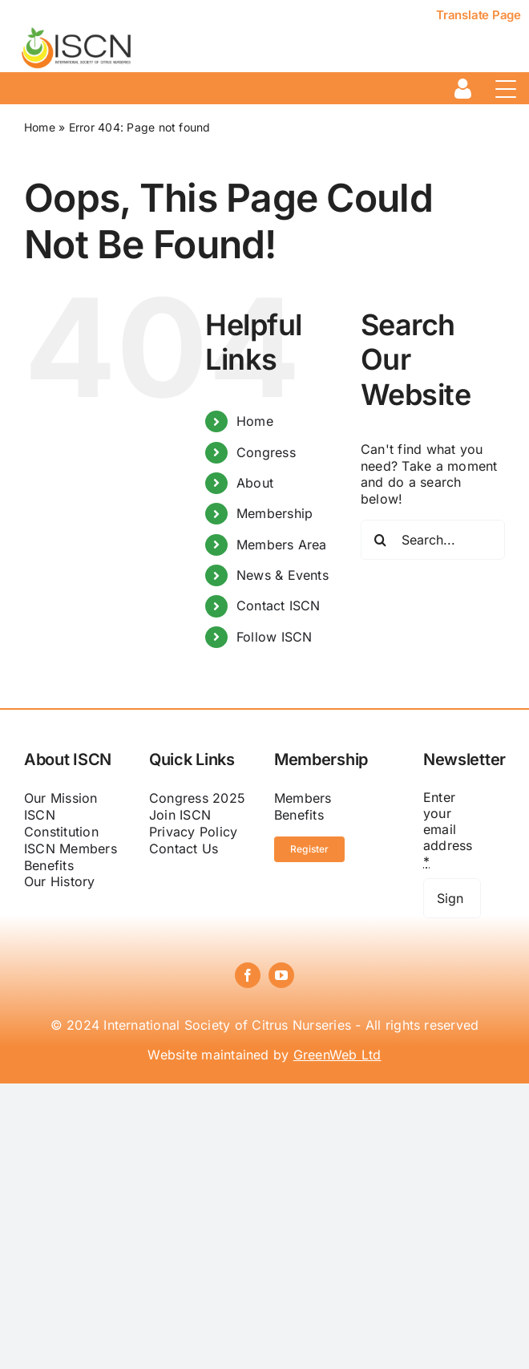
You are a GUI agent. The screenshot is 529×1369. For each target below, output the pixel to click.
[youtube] (281, 975)
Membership (274, 513)
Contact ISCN (278, 605)
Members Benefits (303, 806)
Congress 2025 (197, 798)
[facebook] (247, 975)
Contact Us (183, 848)
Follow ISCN (274, 637)
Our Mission (61, 798)
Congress (266, 452)
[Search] (381, 540)
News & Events (282, 575)
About (254, 483)
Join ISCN (180, 815)
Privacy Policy (193, 832)
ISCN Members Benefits (70, 856)
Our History (59, 881)
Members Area (281, 545)
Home (39, 127)
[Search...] (433, 540)
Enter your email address (448, 829)
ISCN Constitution (61, 823)
